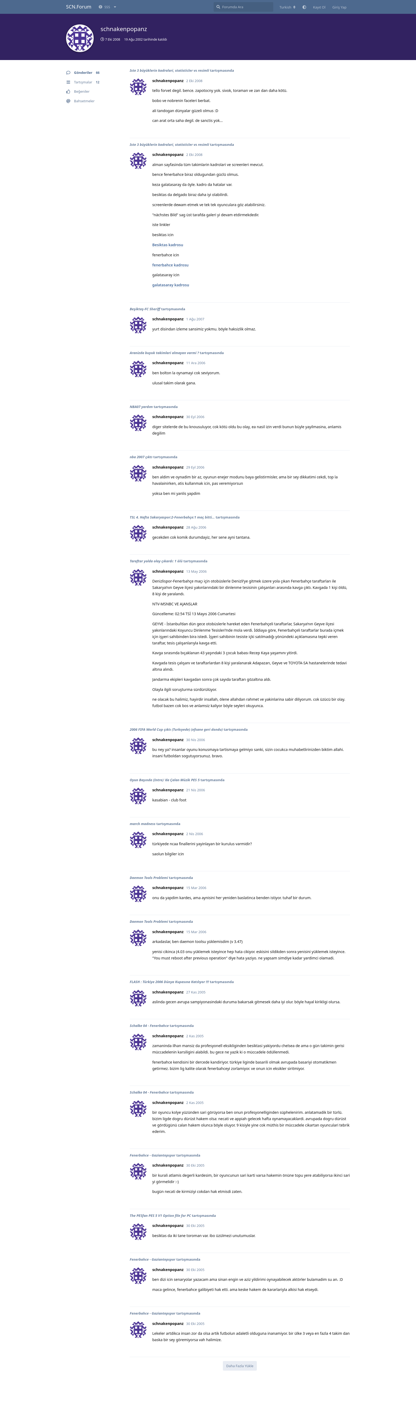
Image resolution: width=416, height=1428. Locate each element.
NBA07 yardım (141, 406)
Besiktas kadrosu (167, 244)
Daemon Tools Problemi (149, 877)
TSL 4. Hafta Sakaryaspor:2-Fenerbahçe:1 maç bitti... (172, 517)
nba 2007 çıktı (141, 456)
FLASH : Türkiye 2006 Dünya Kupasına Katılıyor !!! (169, 981)
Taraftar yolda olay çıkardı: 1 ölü (156, 561)
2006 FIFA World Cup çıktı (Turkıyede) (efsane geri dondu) (176, 729)
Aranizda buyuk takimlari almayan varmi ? (164, 352)
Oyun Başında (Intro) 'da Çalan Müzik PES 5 (165, 779)
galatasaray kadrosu (170, 284)
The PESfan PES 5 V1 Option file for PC (160, 1215)
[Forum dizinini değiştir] (287, 7)
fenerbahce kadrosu (170, 264)
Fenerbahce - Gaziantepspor (152, 1155)
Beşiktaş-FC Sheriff (145, 309)
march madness (142, 823)
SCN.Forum (78, 6)
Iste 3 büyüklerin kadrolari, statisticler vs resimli (169, 70)
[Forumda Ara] (243, 7)
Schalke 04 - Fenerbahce (149, 1025)
